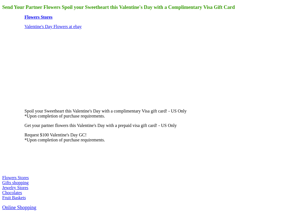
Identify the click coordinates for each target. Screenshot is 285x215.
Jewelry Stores (15, 187)
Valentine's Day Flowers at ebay (53, 26)
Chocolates (12, 192)
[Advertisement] (66, 68)
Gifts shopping (15, 182)
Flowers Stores (38, 17)
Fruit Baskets (14, 197)
